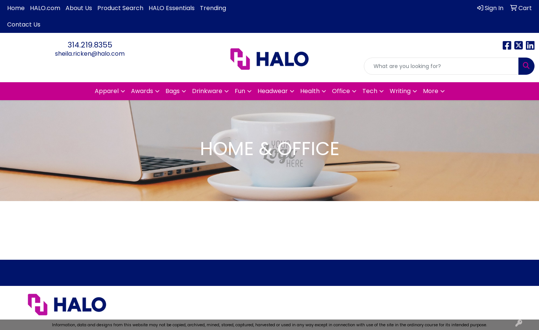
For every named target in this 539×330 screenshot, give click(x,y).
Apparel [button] (107, 91)
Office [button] (341, 91)
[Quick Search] (441, 66)
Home (16, 8)
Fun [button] (240, 91)
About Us (79, 8)
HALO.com (45, 8)
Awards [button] (142, 91)
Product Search (120, 8)
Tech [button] (369, 91)
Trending (213, 8)
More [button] (430, 91)
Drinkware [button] (207, 91)
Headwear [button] (273, 91)
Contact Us (23, 24)
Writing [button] (400, 91)
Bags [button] (172, 91)
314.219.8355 (90, 45)
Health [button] (310, 91)
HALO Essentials (172, 8)
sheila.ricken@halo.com (90, 53)
